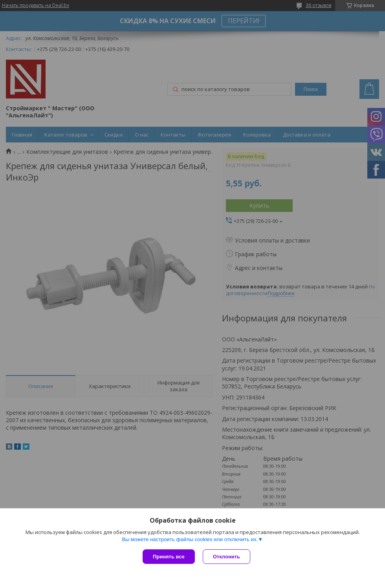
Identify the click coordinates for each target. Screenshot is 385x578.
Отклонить (226, 557)
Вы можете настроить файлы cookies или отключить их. (190, 539)
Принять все (169, 557)
